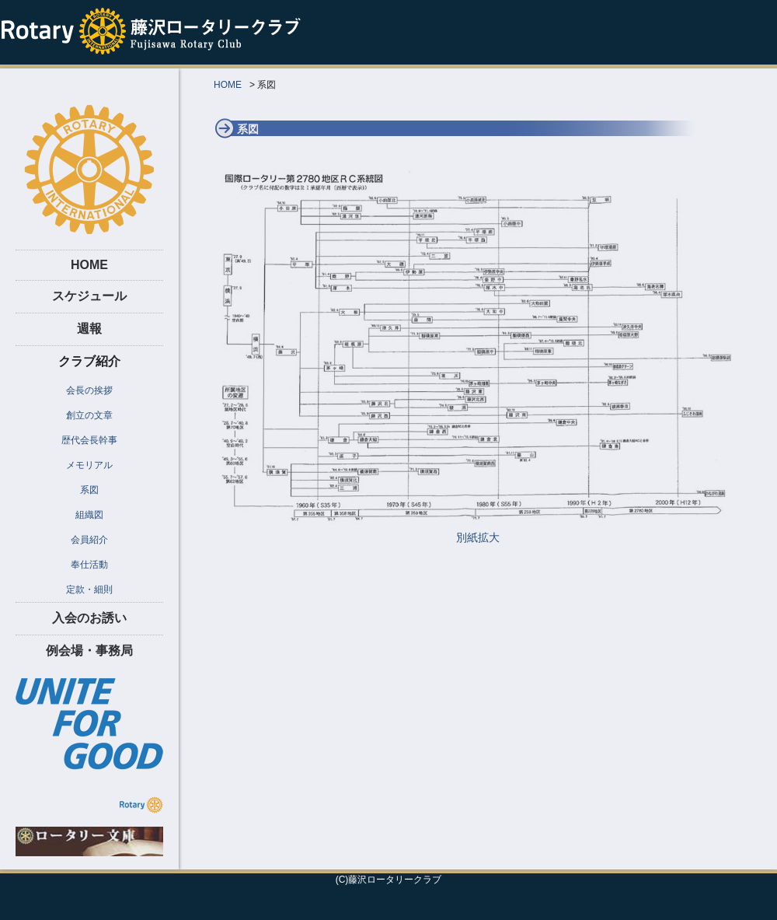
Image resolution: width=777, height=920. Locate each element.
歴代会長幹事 (89, 440)
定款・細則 (89, 589)
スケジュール (89, 296)
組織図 (89, 514)
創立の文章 (89, 415)
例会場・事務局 (89, 650)
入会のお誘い (89, 617)
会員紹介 (89, 539)
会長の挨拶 (89, 390)
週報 (89, 328)
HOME (89, 264)
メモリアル (89, 465)
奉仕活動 (89, 564)
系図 (89, 489)
